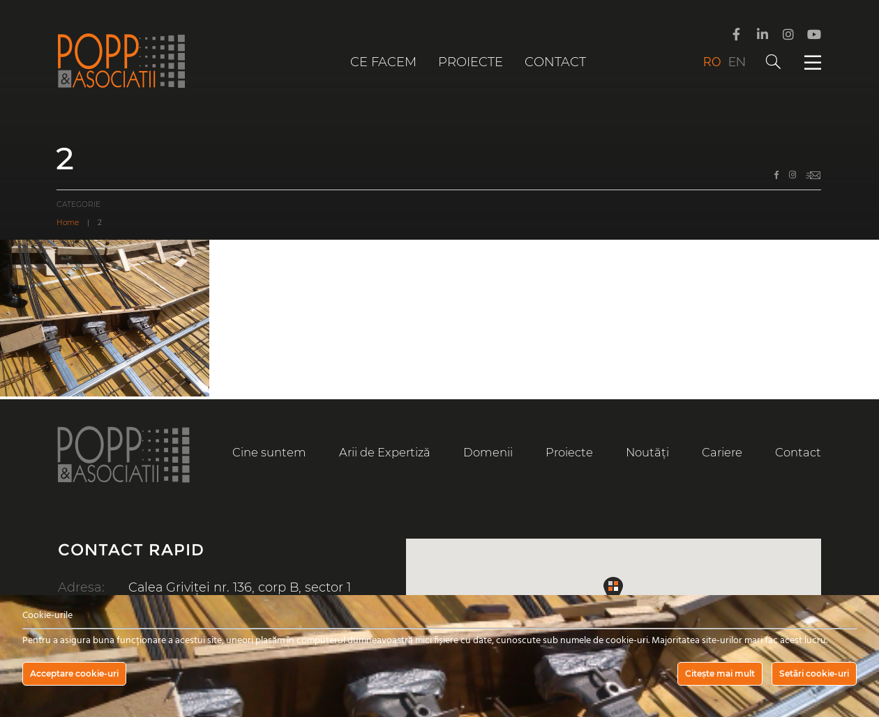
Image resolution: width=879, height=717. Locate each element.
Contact (555, 62)
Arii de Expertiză (384, 452)
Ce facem (383, 62)
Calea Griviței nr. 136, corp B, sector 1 (241, 587)
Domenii (488, 452)
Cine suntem (269, 452)
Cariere (722, 452)
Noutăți (646, 452)
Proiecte (470, 62)
